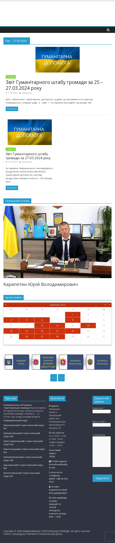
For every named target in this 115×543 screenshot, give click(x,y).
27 (42, 336)
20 (42, 330)
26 (26, 336)
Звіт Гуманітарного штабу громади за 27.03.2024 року (28, 156)
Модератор (27, 93)
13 (42, 325)
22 (73, 330)
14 (57, 325)
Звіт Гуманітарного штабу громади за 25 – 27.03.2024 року (54, 85)
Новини (10, 77)
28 (57, 336)
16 (88, 325)
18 (11, 330)
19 (26, 330)
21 (57, 330)
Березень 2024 (57, 304)
